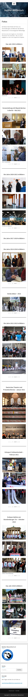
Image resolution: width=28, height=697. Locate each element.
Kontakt (17, 690)
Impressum (11, 690)
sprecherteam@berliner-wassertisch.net (12, 683)
